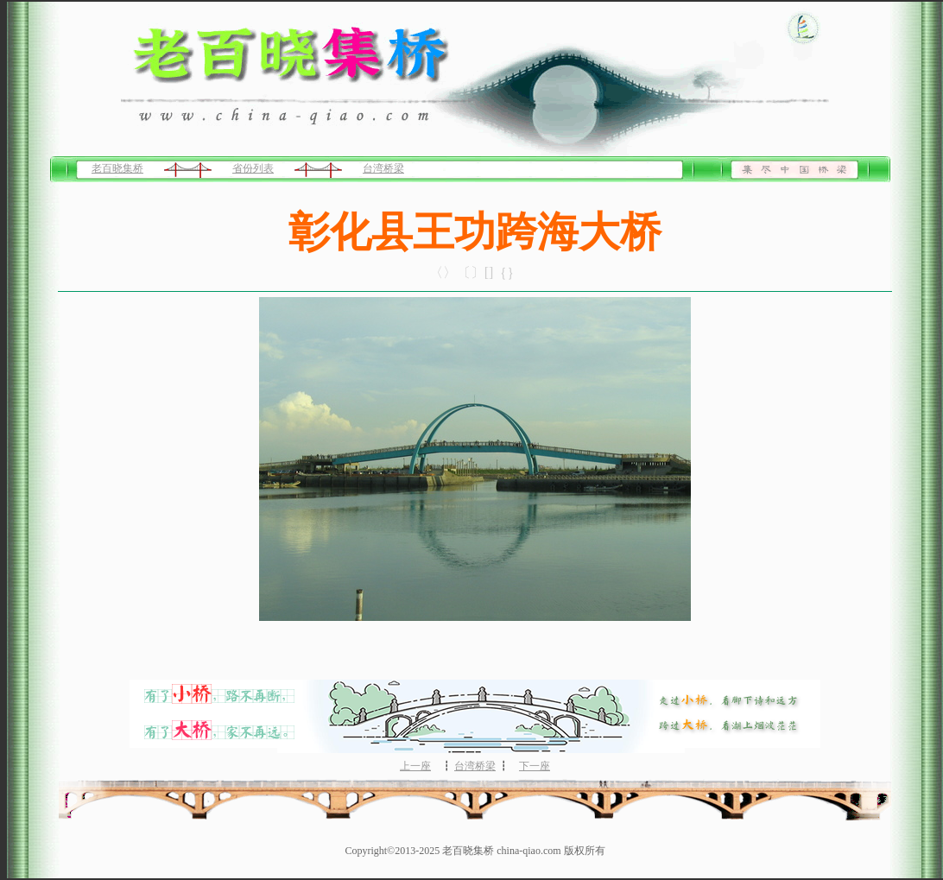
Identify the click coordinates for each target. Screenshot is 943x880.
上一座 (415, 766)
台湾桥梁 (383, 168)
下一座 (534, 766)
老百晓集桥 (117, 168)
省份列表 (253, 168)
